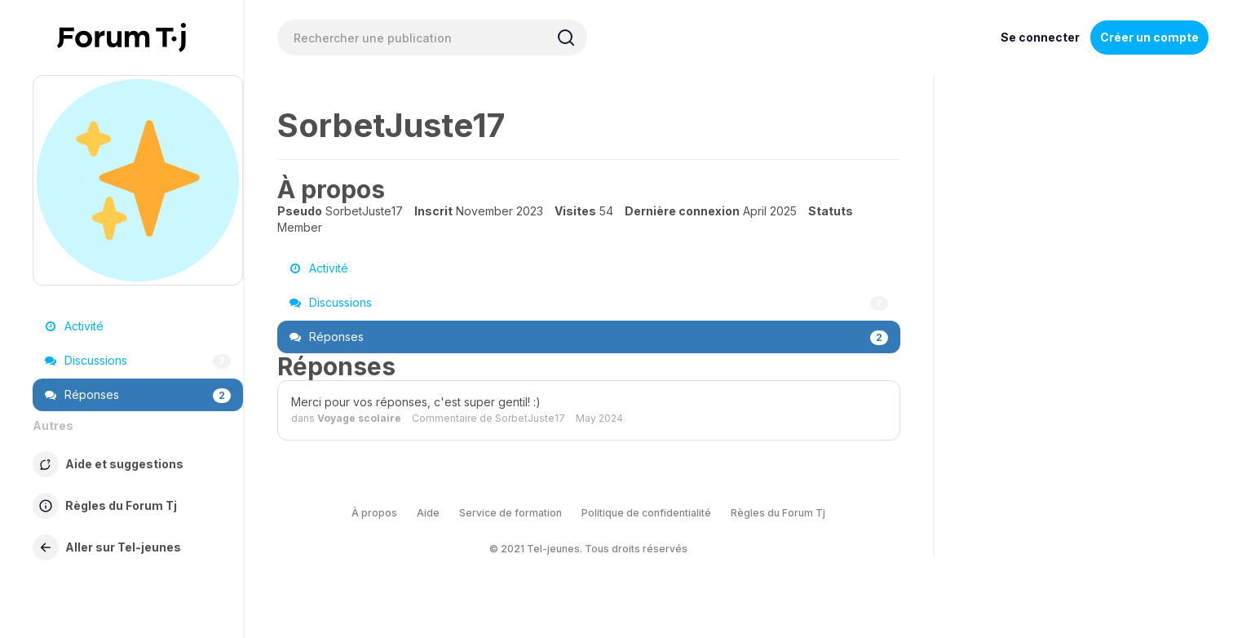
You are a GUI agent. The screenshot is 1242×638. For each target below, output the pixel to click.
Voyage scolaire (359, 418)
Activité (74, 326)
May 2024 (599, 418)
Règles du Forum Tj (778, 513)
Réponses (138, 395)
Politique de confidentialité (646, 513)
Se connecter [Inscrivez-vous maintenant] (1040, 37)
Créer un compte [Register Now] (1149, 37)
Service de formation (510, 513)
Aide (428, 513)
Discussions (138, 360)
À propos (374, 513)
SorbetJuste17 (530, 418)
